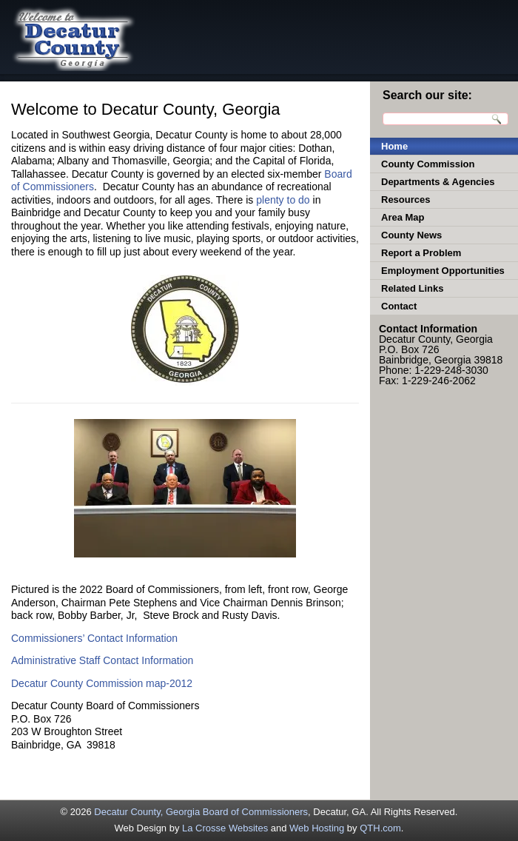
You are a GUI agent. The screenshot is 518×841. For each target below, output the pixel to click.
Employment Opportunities (443, 270)
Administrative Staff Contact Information (102, 660)
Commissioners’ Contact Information (94, 638)
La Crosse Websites (225, 828)
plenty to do (282, 200)
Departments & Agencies (437, 181)
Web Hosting (316, 828)
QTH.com (380, 828)
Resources (405, 199)
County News (411, 235)
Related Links (412, 288)
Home (394, 146)
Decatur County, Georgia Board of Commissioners (201, 811)
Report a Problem (421, 252)
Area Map (403, 217)
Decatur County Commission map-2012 (101, 683)
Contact (399, 306)
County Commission (427, 164)
